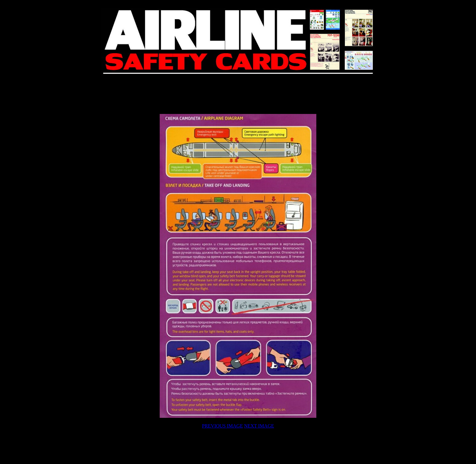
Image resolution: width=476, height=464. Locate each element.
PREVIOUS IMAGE (222, 425)
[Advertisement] (237, 94)
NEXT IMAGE (259, 425)
